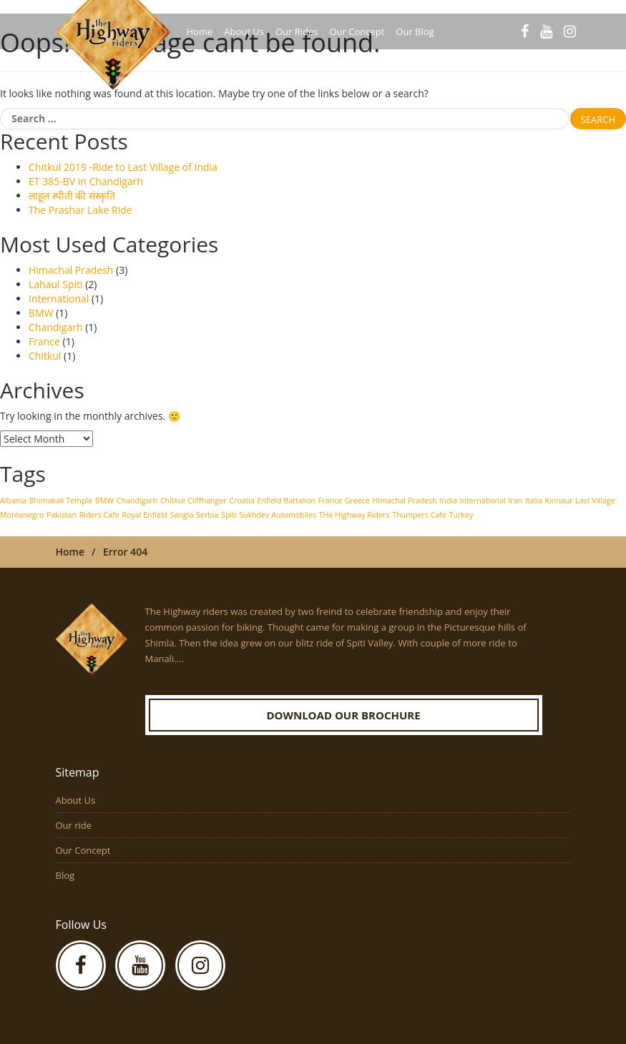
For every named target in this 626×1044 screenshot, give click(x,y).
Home (200, 31)
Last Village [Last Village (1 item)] (595, 501)
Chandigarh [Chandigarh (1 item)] (137, 501)
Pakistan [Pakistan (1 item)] (62, 515)
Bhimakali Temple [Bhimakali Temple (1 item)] (60, 501)
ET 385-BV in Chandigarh (86, 181)
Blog (65, 875)
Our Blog (415, 31)
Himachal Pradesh (71, 270)
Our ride (74, 825)
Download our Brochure (343, 715)
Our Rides (296, 31)
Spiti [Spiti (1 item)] (229, 515)
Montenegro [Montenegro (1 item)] (22, 515)
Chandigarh (56, 327)
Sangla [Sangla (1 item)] (182, 515)
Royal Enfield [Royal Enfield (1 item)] (144, 515)
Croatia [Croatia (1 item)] (242, 501)
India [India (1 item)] (448, 501)
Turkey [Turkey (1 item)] (461, 515)
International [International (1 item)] (483, 501)
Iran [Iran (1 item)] (515, 501)
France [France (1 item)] (330, 501)
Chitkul (45, 356)
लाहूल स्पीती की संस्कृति (72, 195)
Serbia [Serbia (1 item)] (207, 515)
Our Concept (356, 31)
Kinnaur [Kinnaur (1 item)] (558, 501)
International (59, 298)
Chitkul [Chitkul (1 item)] (172, 501)
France (44, 341)
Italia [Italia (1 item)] (533, 501)
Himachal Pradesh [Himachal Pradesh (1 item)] (404, 501)
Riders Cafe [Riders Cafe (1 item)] (99, 515)
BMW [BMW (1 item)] (104, 501)
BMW (41, 313)
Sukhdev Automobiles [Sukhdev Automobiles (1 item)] (277, 515)
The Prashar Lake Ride (80, 210)
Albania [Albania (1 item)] (13, 501)
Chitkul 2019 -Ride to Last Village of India (123, 167)
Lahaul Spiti (56, 284)
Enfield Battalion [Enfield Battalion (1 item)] (287, 501)
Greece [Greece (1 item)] (357, 501)
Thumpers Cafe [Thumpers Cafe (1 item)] (419, 515)
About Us (244, 31)
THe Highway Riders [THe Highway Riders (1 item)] (354, 515)
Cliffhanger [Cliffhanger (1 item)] (206, 501)
